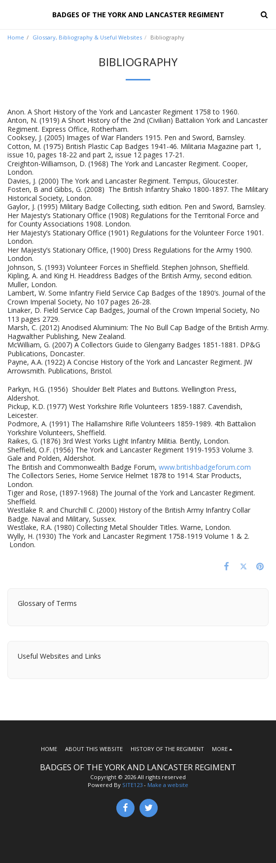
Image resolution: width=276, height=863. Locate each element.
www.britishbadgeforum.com (205, 467)
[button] (10, 14)
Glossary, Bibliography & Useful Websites (87, 37)
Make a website (167, 784)
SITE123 (132, 784)
